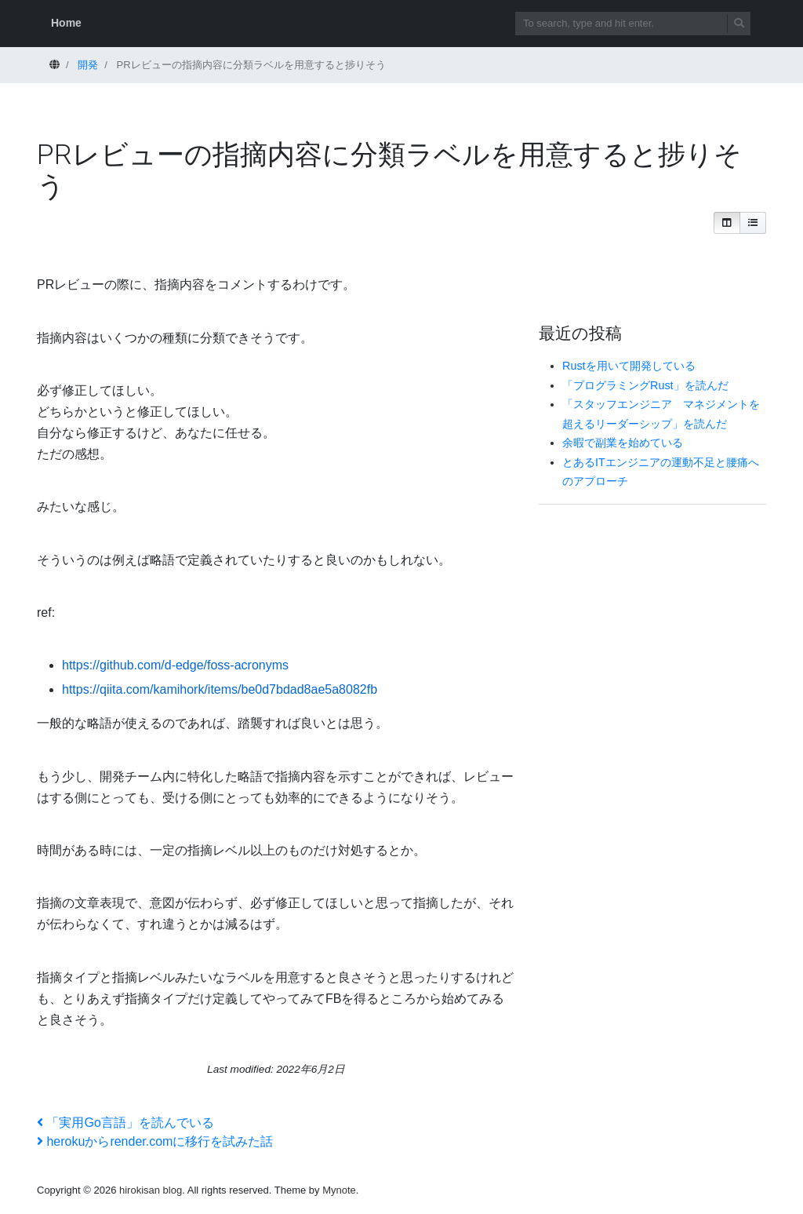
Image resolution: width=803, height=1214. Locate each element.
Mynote (339, 1190)
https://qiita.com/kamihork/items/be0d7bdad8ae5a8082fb (219, 689)
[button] (727, 223)
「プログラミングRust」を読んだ (645, 385)
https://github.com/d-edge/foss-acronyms (175, 665)
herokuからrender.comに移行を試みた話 (155, 1141)
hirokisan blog (150, 1190)
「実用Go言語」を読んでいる (125, 1122)
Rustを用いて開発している (629, 365)
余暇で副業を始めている (622, 442)
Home (66, 22)
